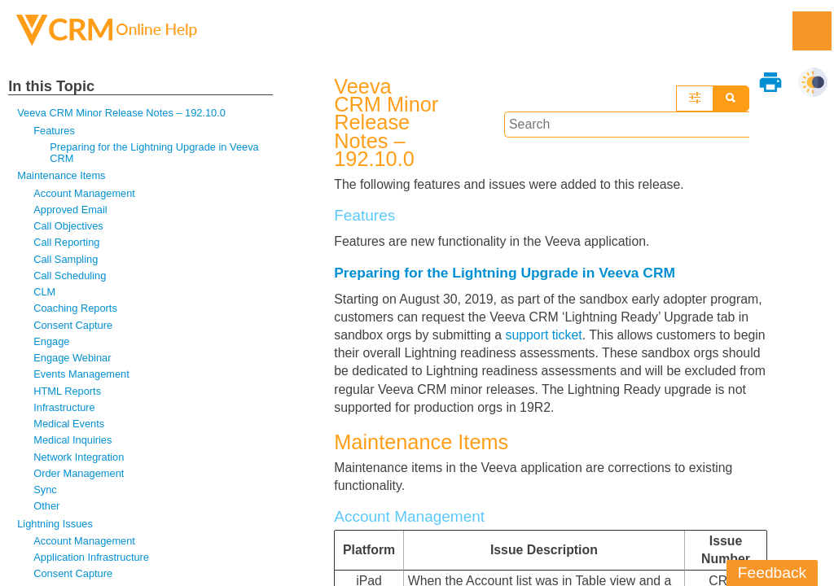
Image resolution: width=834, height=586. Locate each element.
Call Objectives (68, 227)
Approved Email (70, 210)
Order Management (79, 476)
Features (54, 131)
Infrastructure (64, 410)
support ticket (546, 306)
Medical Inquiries (72, 442)
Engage (51, 343)
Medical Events (69, 426)
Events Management (81, 376)
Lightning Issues (55, 526)
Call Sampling (66, 260)
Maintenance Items (61, 176)
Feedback (772, 572)
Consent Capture (73, 327)
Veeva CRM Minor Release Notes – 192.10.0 (122, 113)
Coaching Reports (75, 310)
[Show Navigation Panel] (812, 30)
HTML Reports (67, 393)
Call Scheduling (70, 276)
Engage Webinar (72, 359)
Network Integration (79, 459)
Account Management (84, 193)
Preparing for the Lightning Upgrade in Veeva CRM (155, 152)
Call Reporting (66, 244)
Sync (45, 492)
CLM (44, 293)
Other (46, 509)
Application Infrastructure (91, 560)
